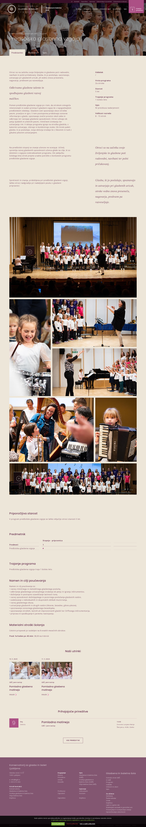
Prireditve (61, 777)
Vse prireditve (73, 740)
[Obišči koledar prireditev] (136, 6)
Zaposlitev (61, 798)
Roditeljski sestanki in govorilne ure (119, 807)
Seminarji (109, 796)
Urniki (108, 800)
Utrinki (60, 780)
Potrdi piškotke (58, 824)
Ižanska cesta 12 (15, 773)
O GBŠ (108, 780)
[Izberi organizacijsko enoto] (53, 9)
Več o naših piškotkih (87, 824)
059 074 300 (15, 782)
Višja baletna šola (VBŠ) (87, 784)
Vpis (45, 52)
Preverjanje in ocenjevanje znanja (118, 810)
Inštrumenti (83, 791)
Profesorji (32, 52)
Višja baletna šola (15, 796)
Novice (60, 775)
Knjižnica (12, 798)
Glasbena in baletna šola (18, 791)
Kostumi (82, 793)
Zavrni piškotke (72, 824)
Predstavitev (17, 52)
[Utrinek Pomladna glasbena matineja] (24, 677)
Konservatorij (14, 789)
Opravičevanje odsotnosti (115, 812)
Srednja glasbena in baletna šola (21, 793)
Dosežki (61, 782)
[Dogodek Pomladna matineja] (73, 727)
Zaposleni (61, 793)
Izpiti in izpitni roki (113, 805)
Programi (109, 782)
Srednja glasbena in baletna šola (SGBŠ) (86, 781)
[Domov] (23, 9)
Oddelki (109, 785)
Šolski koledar (111, 798)
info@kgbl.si (15, 780)
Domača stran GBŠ (113, 778)
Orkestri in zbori (112, 787)
